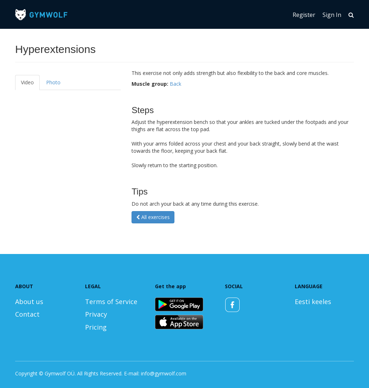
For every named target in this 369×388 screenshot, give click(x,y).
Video (27, 82)
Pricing (96, 327)
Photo (53, 82)
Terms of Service (111, 301)
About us (29, 301)
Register (304, 15)
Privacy (96, 314)
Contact (27, 314)
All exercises (153, 217)
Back (175, 83)
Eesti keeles (313, 301)
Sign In (332, 15)
